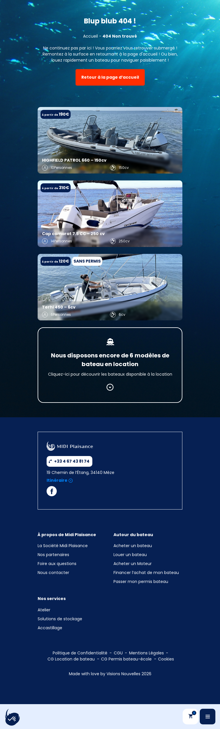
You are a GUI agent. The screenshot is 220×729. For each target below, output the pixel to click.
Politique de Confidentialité (80, 653)
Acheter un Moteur (132, 563)
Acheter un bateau (132, 546)
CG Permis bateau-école (126, 659)
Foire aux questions (57, 563)
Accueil (90, 36)
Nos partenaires (53, 555)
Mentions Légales (146, 653)
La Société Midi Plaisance (63, 546)
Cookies (166, 659)
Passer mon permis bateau (140, 581)
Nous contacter (53, 572)
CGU (118, 653)
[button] (12, 719)
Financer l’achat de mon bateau (146, 572)
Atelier (44, 610)
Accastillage (50, 628)
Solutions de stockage (60, 619)
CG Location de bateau (71, 659)
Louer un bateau (130, 555)
